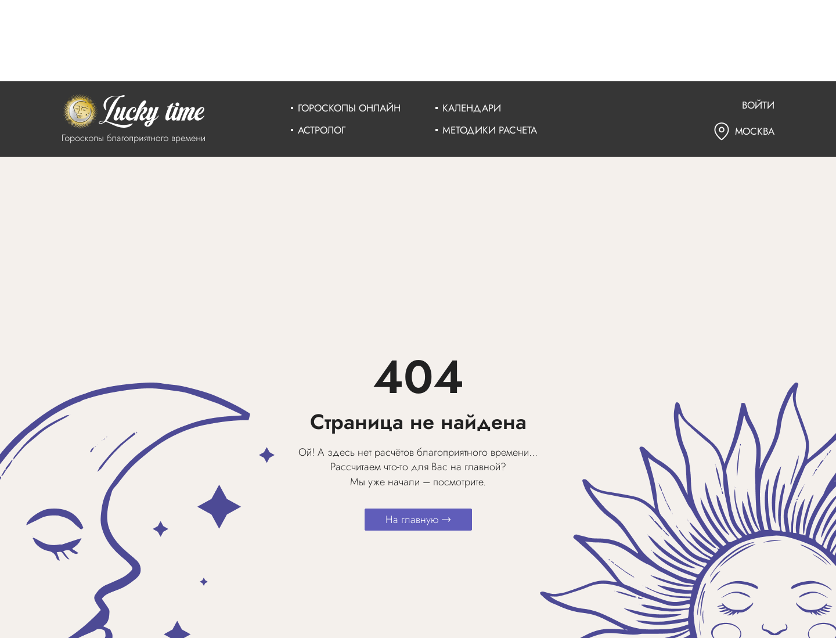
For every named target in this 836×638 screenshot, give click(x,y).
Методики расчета (489, 130)
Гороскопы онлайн (349, 108)
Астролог (321, 130)
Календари (471, 108)
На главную (418, 519)
